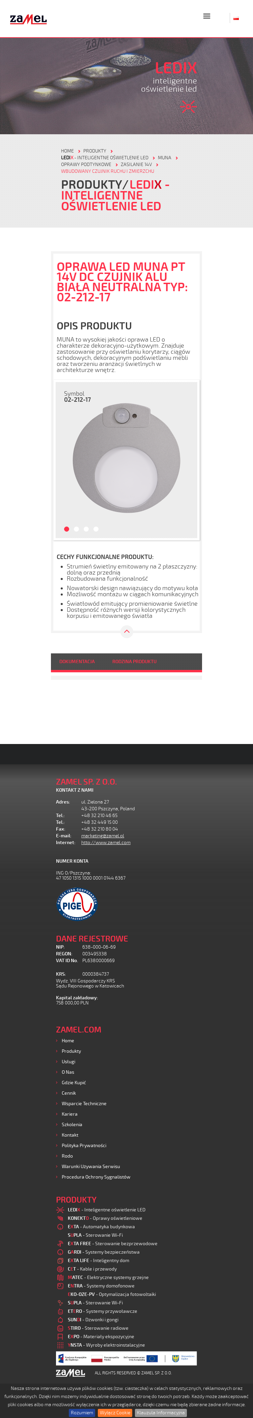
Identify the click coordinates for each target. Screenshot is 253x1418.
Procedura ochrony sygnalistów (96, 1177)
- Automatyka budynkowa (101, 1227)
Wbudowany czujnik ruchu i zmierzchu (107, 171)
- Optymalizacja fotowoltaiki (112, 1294)
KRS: (61, 974)
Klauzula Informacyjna (161, 1413)
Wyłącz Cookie (115, 1413)
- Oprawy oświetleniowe (105, 1218)
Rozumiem (82, 1413)
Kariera (70, 1114)
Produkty (71, 1051)
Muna (164, 158)
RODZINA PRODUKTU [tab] (134, 662)
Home (68, 1041)
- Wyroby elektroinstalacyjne (106, 1345)
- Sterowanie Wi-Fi (95, 1235)
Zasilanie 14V (136, 164)
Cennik (69, 1093)
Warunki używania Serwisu (91, 1166)
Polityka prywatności (84, 1145)
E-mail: (64, 835)
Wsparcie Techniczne (84, 1104)
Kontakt (70, 1135)
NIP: (60, 947)
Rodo (67, 1156)
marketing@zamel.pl (102, 836)
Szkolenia (72, 1125)
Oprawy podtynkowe (86, 164)
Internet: (66, 842)
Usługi (68, 1062)
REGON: (64, 953)
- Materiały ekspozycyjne (101, 1337)
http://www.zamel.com (106, 842)
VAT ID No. (67, 960)
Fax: (60, 829)
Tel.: (60, 815)
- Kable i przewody (92, 1269)
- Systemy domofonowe (101, 1286)
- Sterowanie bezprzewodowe (113, 1244)
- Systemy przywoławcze (102, 1311)
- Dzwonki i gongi (93, 1320)
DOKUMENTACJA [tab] (77, 662)
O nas (68, 1072)
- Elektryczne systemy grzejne (108, 1277)
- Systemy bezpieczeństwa (104, 1252)
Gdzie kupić (74, 1083)
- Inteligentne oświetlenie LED (104, 158)
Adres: (63, 802)
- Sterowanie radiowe (98, 1328)
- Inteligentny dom (98, 1260)
